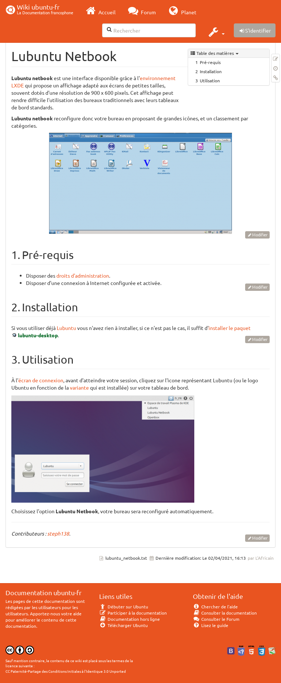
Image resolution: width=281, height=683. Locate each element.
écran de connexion (40, 380)
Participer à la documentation (133, 613)
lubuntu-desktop (38, 335)
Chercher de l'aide (215, 606)
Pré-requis (210, 62)
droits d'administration (82, 275)
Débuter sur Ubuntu (123, 606)
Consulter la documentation (225, 613)
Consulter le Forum (216, 619)
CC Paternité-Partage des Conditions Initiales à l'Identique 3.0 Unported (65, 671)
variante (79, 387)
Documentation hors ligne (129, 619)
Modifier (259, 234)
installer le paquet (230, 327)
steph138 (58, 533)
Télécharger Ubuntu (123, 625)
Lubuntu (66, 327)
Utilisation (210, 80)
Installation (211, 71)
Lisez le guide (210, 625)
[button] (215, 31)
